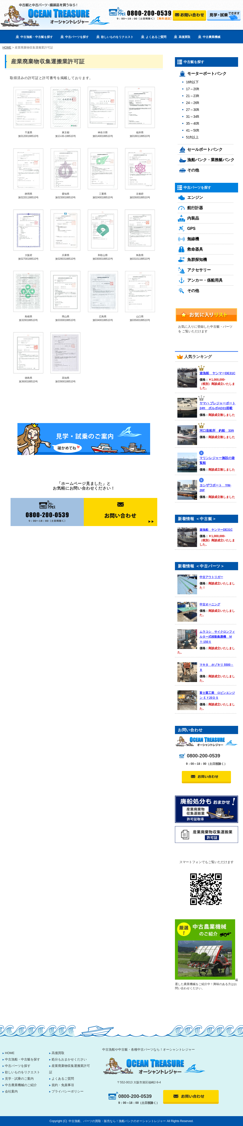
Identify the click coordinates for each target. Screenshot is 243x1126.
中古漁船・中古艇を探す (36, 37)
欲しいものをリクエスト (117, 37)
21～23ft (192, 96)
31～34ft (192, 117)
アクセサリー (199, 270)
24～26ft (192, 103)
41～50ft (192, 130)
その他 (193, 170)
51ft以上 (192, 137)
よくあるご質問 (156, 37)
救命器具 (195, 249)
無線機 (193, 239)
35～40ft (192, 123)
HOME (6, 47)
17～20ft (192, 89)
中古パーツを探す (77, 37)
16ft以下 (192, 82)
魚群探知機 (197, 259)
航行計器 (195, 208)
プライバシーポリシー (68, 1091)
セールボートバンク (205, 149)
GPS (191, 228)
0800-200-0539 (203, 755)
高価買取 (184, 37)
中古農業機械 (211, 37)
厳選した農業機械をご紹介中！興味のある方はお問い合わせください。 (206, 984)
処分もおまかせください (69, 1059)
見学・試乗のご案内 (19, 1078)
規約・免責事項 (63, 1085)
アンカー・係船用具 (205, 280)
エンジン (195, 197)
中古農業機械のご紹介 (21, 1085)
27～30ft (192, 110)
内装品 (193, 218)
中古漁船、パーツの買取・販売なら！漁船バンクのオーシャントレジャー (117, 1121)
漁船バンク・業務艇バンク (210, 160)
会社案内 (11, 1091)
